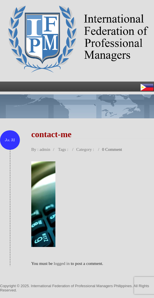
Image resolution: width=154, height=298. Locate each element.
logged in (62, 263)
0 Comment (112, 149)
